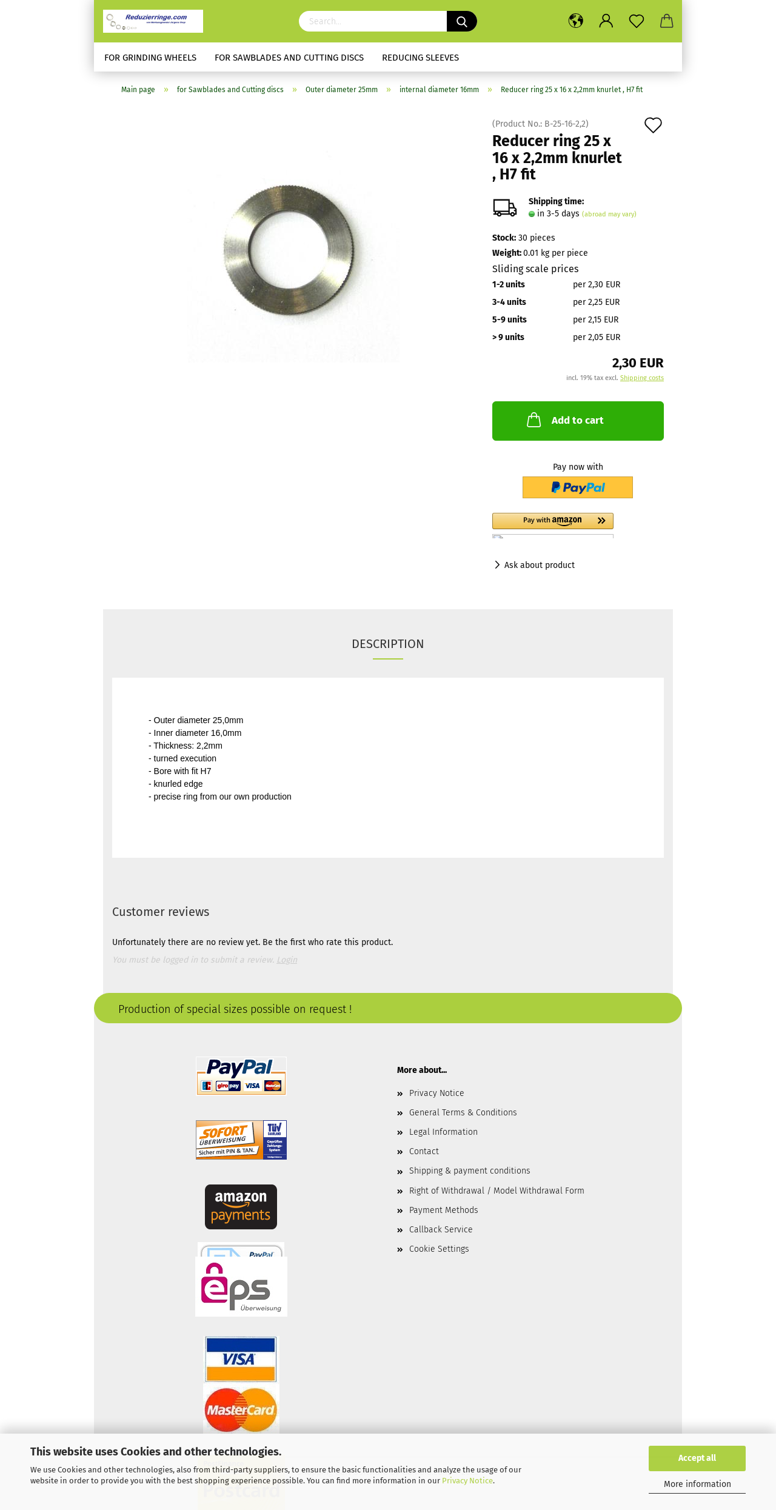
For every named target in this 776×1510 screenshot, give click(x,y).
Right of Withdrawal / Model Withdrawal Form (496, 1191)
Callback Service (441, 1229)
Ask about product (539, 565)
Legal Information (443, 1132)
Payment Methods (443, 1210)
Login (286, 960)
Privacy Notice (467, 1480)
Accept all (697, 1458)
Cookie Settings (439, 1249)
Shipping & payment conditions (469, 1171)
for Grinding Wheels (150, 57)
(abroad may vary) (609, 214)
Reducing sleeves (420, 57)
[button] (578, 525)
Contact (424, 1151)
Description (388, 643)
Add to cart (564, 419)
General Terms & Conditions (463, 1112)
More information (697, 1484)
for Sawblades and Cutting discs (289, 57)
